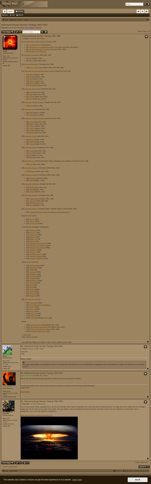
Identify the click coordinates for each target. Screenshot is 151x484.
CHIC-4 (31, 311)
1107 (8, 418)
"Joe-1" (31, 219)
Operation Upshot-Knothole (34, 118)
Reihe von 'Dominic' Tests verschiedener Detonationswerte (49, 212)
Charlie (31, 77)
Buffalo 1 (32, 237)
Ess (30, 153)
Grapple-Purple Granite (37, 245)
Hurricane (32, 230)
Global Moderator (30, 27)
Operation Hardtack (31, 195)
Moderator (39, 27)
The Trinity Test (33, 45)
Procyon (32, 283)
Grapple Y (32, 252)
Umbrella (32, 201)
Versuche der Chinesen (33, 299)
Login (13, 15)
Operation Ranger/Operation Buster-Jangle (39, 71)
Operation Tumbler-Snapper (34, 102)
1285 (8, 56)
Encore (31, 128)
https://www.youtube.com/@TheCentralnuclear (49, 437)
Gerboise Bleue (34, 265)
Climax (31, 126)
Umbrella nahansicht (36, 203)
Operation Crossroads (31, 55)
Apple (31, 151)
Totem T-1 (32, 232)
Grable (31, 130)
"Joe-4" (31, 221)
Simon (31, 133)
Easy (31, 94)
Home (10, 11)
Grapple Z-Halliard (35, 256)
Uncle (31, 85)
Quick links (5, 12)
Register (20, 15)
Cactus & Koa (34, 199)
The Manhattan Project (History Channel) (38, 41)
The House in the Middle (38, 327)
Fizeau (31, 187)
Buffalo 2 (32, 239)
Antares (32, 296)
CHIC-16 (33, 318)
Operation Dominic (31, 209)
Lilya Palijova (25, 392)
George (31, 96)
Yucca (31, 205)
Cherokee (32, 178)
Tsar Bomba (33, 223)
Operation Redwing (31, 175)
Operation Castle (30, 136)
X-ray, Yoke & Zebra (36, 67)
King (30, 115)
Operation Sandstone (31, 64)
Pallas (31, 285)
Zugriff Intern (13, 27)
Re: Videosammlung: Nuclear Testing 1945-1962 (42, 346)
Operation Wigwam (31, 168)
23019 (8, 391)
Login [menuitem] (143, 12)
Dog (30, 79)
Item (30, 99)
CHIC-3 (31, 309)
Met (30, 157)
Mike (30, 113)
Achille (31, 270)
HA (30, 155)
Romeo (31, 142)
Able (30, 58)
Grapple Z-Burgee (35, 254)
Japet (31, 287)
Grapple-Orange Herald (37, 243)
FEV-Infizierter (7, 386)
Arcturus (32, 293)
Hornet (5, 356)
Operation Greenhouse (32, 89)
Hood (31, 189)
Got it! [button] (137, 480)
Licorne (31, 278)
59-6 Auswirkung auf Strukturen (40, 305)
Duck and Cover (35, 325)
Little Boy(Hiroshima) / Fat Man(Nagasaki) (42, 49)
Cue (30, 164)
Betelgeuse (33, 281)
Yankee (31, 144)
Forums (20, 11)
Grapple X (32, 250)
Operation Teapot (31, 147)
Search (6, 15)
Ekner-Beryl (33, 268)
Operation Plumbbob (32, 184)
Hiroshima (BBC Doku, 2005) (40, 331)
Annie (31, 122)
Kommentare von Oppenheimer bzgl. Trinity (43, 47)
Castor (31, 291)
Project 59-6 (33, 303)
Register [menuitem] (147, 12)
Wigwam (32, 171)
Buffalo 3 (32, 241)
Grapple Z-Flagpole (36, 258)
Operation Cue (30, 161)
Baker (30, 61)
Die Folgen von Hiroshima (37, 51)
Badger (31, 124)
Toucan (31, 289)
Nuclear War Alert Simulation (40, 329)
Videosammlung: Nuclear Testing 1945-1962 (24, 24)
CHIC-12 (33, 316)
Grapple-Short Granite (36, 248)
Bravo (31, 139)
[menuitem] (138, 11)
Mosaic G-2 (33, 235)
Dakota (31, 180)
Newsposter (20, 27)
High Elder (6, 413)
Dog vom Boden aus (36, 81)
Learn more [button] (77, 480)
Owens (31, 192)
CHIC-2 (31, 307)
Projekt (5, 51)
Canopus (32, 272)
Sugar (31, 83)
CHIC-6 (32, 313)
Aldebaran (32, 274)
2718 (8, 361)
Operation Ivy (29, 109)
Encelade (32, 276)
